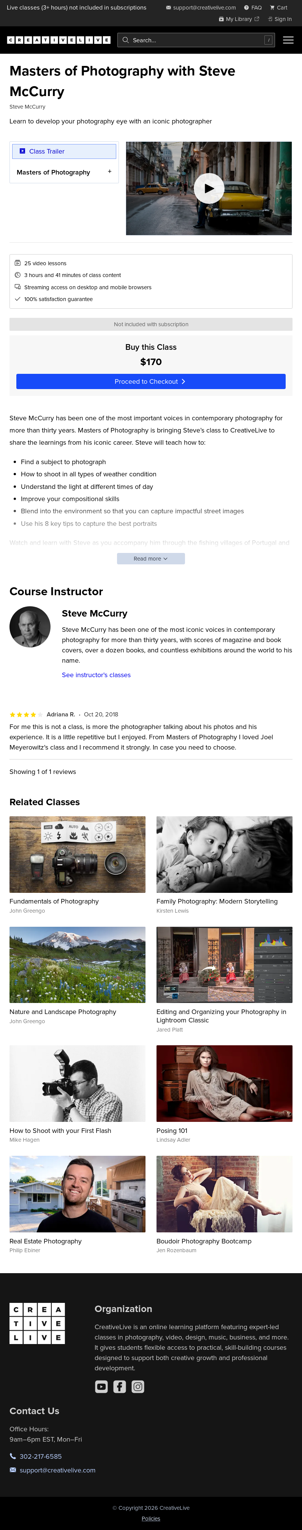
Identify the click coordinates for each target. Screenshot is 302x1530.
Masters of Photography (53, 171)
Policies (151, 1518)
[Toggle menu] (288, 40)
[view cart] (280, 7)
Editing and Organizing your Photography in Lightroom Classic (221, 1016)
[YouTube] (101, 1387)
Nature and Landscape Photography (62, 1011)
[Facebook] (119, 1387)
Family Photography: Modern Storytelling (217, 901)
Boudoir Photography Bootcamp (204, 1241)
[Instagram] (138, 1387)
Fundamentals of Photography (54, 901)
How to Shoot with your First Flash (60, 1130)
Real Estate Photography (45, 1241)
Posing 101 (172, 1130)
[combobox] (196, 40)
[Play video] (209, 188)
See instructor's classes (96, 674)
